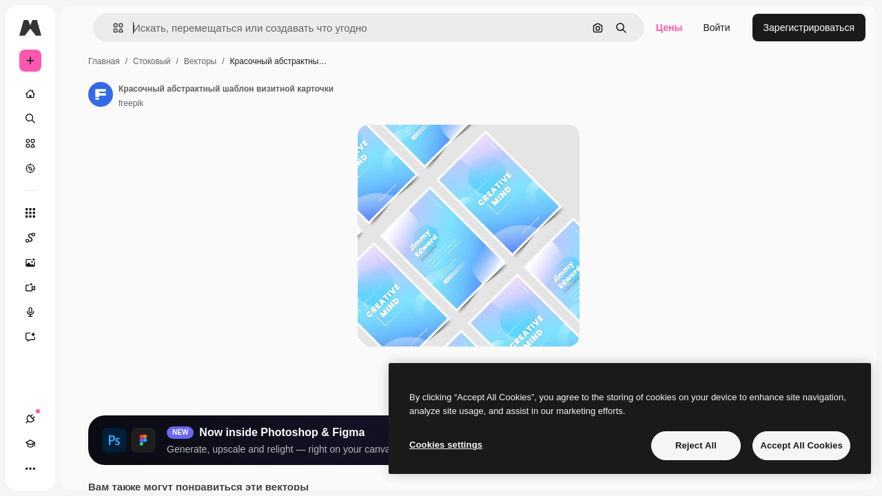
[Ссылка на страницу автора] (205, 94)
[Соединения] (30, 468)
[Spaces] (82, 238)
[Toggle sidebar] (135, 28)
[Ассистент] (82, 337)
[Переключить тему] (80, 468)
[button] (213, 28)
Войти (716, 27)
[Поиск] (82, 118)
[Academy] (55, 468)
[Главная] (82, 94)
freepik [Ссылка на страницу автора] (235, 103)
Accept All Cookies (801, 445)
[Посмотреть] (82, 168)
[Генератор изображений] (82, 262)
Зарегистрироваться (808, 27)
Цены (669, 27)
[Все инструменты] (82, 213)
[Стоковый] (82, 143)
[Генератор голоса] (82, 312)
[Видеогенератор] (82, 287)
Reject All (696, 445)
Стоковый (256, 61)
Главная (209, 61)
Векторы (305, 61)
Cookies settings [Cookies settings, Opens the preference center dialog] (445, 445)
